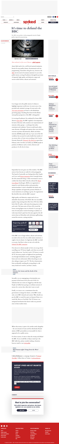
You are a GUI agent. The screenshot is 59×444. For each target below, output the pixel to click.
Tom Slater (51, 114)
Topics (4, 20)
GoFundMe (27, 343)
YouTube (57, 17)
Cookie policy (3, 437)
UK (37, 58)
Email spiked (47, 433)
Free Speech (18, 437)
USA (16, 438)
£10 (33, 223)
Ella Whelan (32, 435)
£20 (37, 223)
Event (50, 176)
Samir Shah (19, 120)
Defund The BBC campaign (19, 244)
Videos (18, 20)
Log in (49, 16)
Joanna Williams (33, 433)
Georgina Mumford (53, 136)
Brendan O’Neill (33, 430)
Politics (50, 116)
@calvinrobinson (35, 358)
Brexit (17, 433)
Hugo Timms (51, 95)
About (2, 430)
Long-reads (16, 22)
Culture (27, 58)
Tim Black (50, 78)
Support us (53, 22)
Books (42, 22)
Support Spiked (4, 432)
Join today (22, 410)
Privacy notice (3, 435)
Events (42, 20)
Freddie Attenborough (51, 155)
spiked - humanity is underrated (29, 22)
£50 (41, 223)
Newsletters (53, 20)
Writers (11, 20)
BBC (13, 73)
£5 (30, 223)
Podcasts (6, 22)
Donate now (32, 229)
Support (17, 387)
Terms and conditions (5, 433)
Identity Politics (33, 58)
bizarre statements (25, 176)
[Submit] (14, 17)
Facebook (53, 17)
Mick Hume (32, 437)
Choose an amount (35, 226)
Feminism (51, 138)
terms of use (26, 442)
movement (18, 110)
